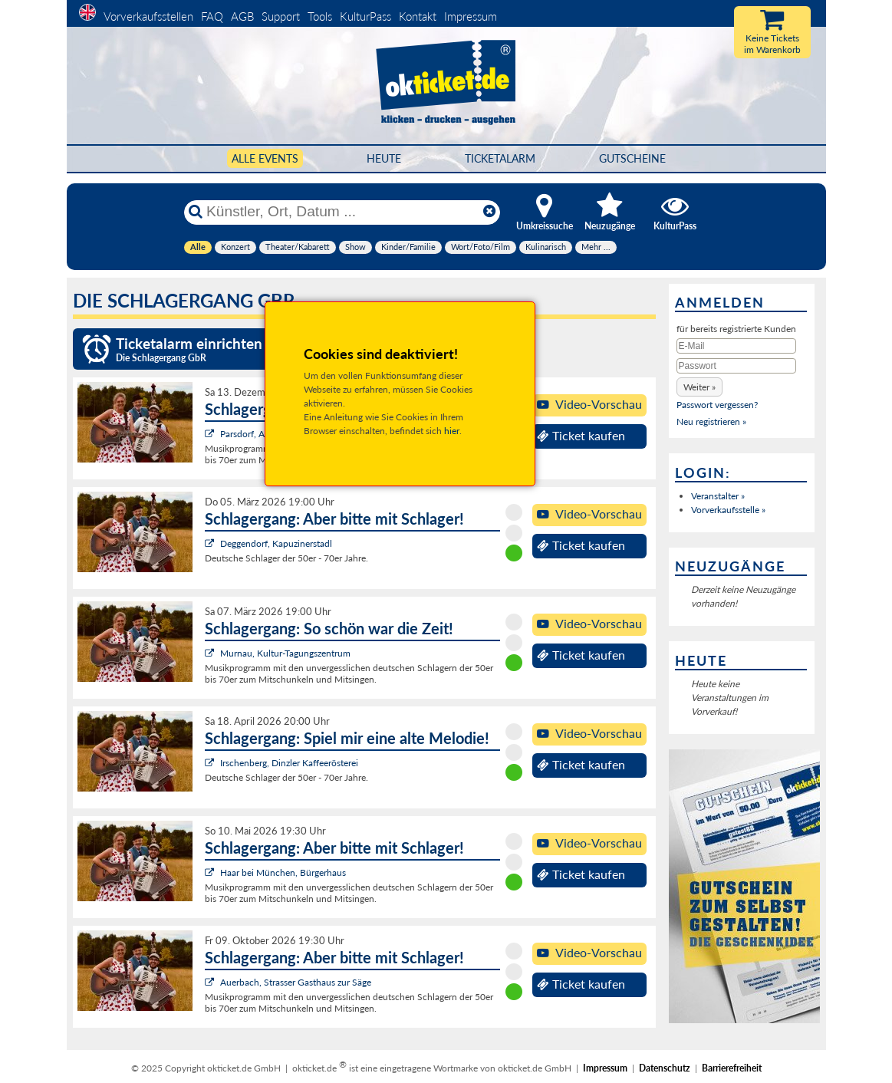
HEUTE (384, 158)
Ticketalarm (500, 158)
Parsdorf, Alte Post (257, 433)
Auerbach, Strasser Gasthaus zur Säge (295, 982)
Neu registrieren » (711, 421)
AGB (242, 16)
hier (451, 430)
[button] (699, 387)
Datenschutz (664, 1068)
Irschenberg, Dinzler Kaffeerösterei (289, 763)
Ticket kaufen (581, 436)
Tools (320, 16)
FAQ (212, 16)
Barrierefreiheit (732, 1068)
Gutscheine (632, 158)
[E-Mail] (736, 346)
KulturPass (367, 16)
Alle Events (265, 158)
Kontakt (417, 16)
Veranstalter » (718, 496)
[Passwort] (736, 366)
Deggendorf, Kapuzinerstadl (276, 543)
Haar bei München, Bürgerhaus (283, 872)
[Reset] (489, 211)
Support (281, 16)
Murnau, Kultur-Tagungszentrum (285, 653)
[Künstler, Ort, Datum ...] (341, 211)
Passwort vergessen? (717, 404)
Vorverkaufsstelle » (728, 509)
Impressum (470, 16)
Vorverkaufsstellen (148, 16)
